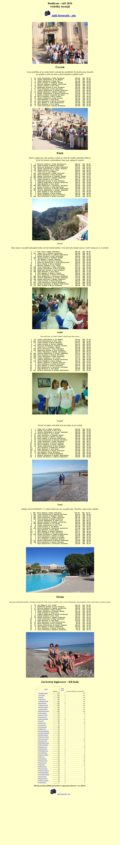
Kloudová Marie (43, 795)
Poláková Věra (42, 777)
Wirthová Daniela (43, 767)
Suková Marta (42, 771)
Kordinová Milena (43, 783)
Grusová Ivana (42, 773)
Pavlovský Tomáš (43, 763)
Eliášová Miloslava (43, 793)
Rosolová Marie (43, 789)
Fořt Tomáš (42, 744)
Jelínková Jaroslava (43, 829)
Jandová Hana (42, 831)
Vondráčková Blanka (44, 823)
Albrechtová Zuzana (44, 759)
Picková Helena (43, 761)
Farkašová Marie (43, 809)
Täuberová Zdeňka (43, 803)
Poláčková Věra (43, 815)
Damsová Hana (43, 811)
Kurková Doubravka (44, 779)
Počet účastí (62, 737)
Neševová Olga (42, 807)
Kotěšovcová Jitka (43, 755)
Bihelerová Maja (43, 827)
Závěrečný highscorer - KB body (60, 730)
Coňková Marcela (43, 753)
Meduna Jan (42, 747)
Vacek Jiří (41, 769)
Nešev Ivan (41, 805)
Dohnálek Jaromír (43, 799)
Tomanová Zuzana (43, 787)
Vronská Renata (43, 801)
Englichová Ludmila (44, 785)
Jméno (46, 737)
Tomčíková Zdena (43, 741)
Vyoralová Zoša (43, 775)
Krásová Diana (42, 751)
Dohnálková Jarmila (44, 791)
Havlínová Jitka (43, 825)
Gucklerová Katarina (44, 781)
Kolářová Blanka (43, 797)
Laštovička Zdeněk (43, 749)
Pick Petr (41, 745)
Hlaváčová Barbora (43, 821)
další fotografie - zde (60, 15)
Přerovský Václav (43, 817)
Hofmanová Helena (44, 819)
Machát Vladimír (43, 757)
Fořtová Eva (42, 813)
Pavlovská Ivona (43, 765)
